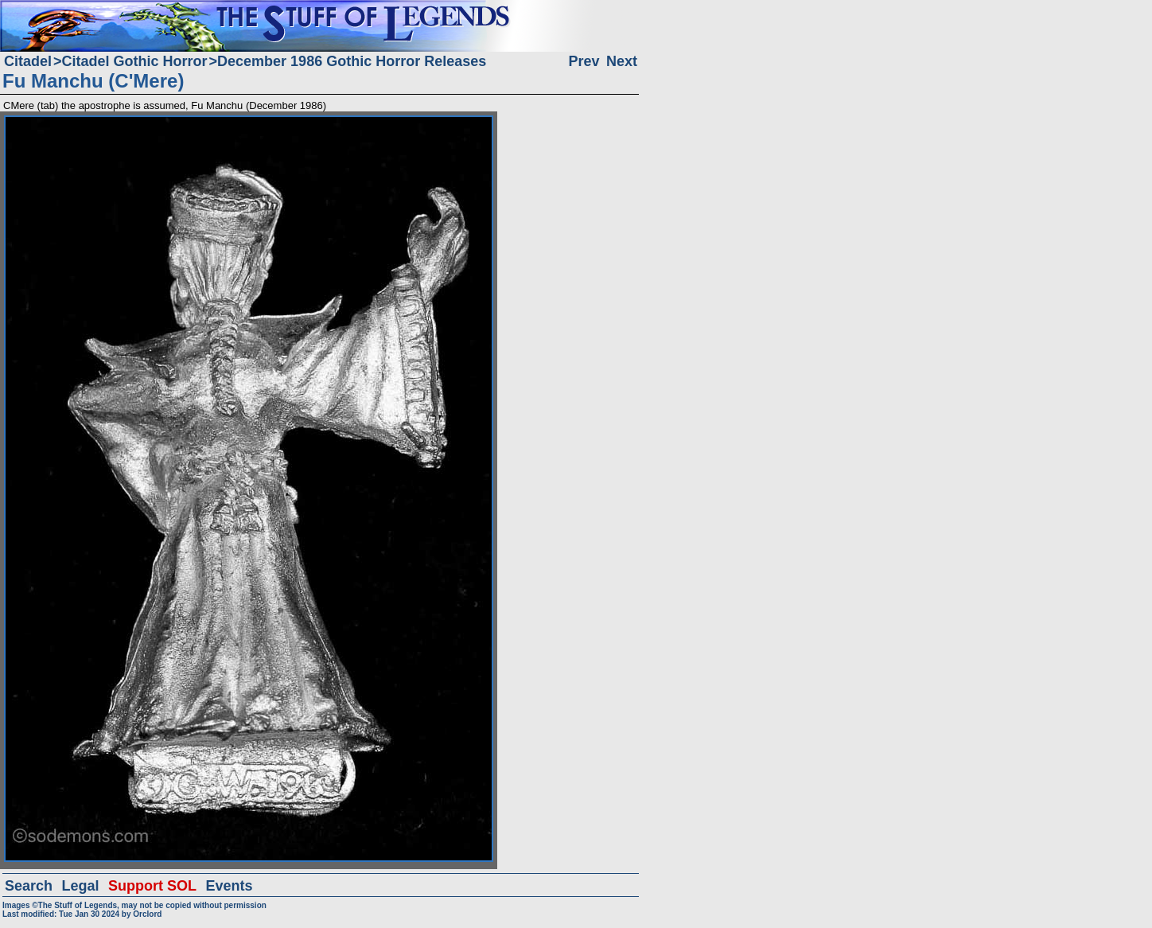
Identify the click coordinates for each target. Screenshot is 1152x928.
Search (29, 886)
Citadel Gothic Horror (135, 61)
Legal (80, 886)
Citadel (28, 61)
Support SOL (152, 886)
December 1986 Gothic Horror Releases (351, 61)
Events (228, 886)
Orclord (147, 914)
